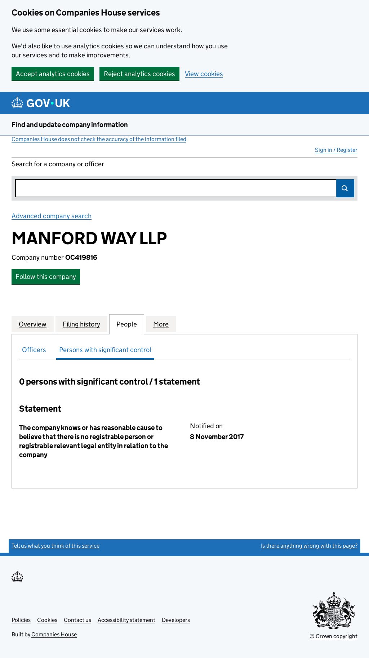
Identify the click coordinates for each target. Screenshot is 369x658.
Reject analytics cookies (139, 74)
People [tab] (126, 324)
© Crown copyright (333, 636)
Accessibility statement (126, 620)
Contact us (77, 620)
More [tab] (161, 324)
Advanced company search (52, 216)
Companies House (54, 634)
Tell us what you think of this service (55, 545)
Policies (21, 620)
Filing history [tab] (81, 324)
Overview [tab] (32, 324)
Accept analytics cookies (53, 74)
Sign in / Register (336, 149)
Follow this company (45, 276)
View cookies (204, 73)
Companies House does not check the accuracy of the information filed (99, 139)
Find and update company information (70, 124)
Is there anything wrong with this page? (309, 545)
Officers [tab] (34, 350)
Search (345, 188)
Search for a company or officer (58, 164)
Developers (176, 620)
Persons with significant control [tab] (105, 350)
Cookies (47, 620)
